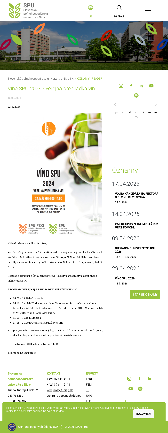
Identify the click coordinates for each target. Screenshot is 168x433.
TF (87, 390)
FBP (88, 401)
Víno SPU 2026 (125, 278)
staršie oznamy (145, 294)
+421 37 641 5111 (58, 384)
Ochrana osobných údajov (64, 395)
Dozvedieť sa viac (53, 410)
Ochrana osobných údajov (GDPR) (40, 426)
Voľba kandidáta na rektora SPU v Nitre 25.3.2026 (136, 195)
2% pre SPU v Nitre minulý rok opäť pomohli (136, 225)
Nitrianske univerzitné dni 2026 (134, 250)
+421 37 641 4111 (58, 379)
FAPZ (89, 395)
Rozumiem (143, 413)
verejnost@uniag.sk (60, 390)
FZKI (89, 379)
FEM (89, 384)
